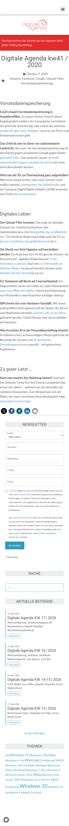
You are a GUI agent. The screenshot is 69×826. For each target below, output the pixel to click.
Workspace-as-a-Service (35, 779)
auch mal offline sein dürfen (17, 290)
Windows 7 (33, 770)
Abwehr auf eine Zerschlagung (19, 273)
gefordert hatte (9, 157)
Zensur (9, 779)
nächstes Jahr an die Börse (49, 313)
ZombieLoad (47, 760)
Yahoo (54, 779)
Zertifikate (11, 792)
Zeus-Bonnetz (49, 770)
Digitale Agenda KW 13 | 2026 (31, 708)
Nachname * (13, 456)
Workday (41, 765)
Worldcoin (53, 765)
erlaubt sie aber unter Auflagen (19, 131)
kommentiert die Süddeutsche (40, 184)
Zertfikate (29, 765)
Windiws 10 (55, 786)
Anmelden (15, 545)
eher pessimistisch (24, 194)
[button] (63, 9)
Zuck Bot (35, 792)
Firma (10, 479)
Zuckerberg (12, 786)
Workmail (19, 770)
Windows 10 (34, 786)
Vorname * (12, 444)
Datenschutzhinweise (22, 517)
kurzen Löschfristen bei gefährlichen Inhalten (28, 241)
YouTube (49, 755)
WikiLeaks (32, 760)
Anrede (10, 431)
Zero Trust (53, 774)
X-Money (24, 792)
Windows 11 (19, 755)
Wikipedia (39, 774)
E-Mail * (11, 467)
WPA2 (60, 760)
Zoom (9, 770)
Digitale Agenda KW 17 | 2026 (31, 618)
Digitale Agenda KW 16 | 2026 (31, 650)
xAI (7, 755)
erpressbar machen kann (15, 401)
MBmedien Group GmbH (20, 494)
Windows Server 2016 (18, 774)
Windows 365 (13, 765)
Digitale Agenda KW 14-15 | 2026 (34, 679)
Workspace (36, 755)
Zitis (17, 779)
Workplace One (14, 760)
